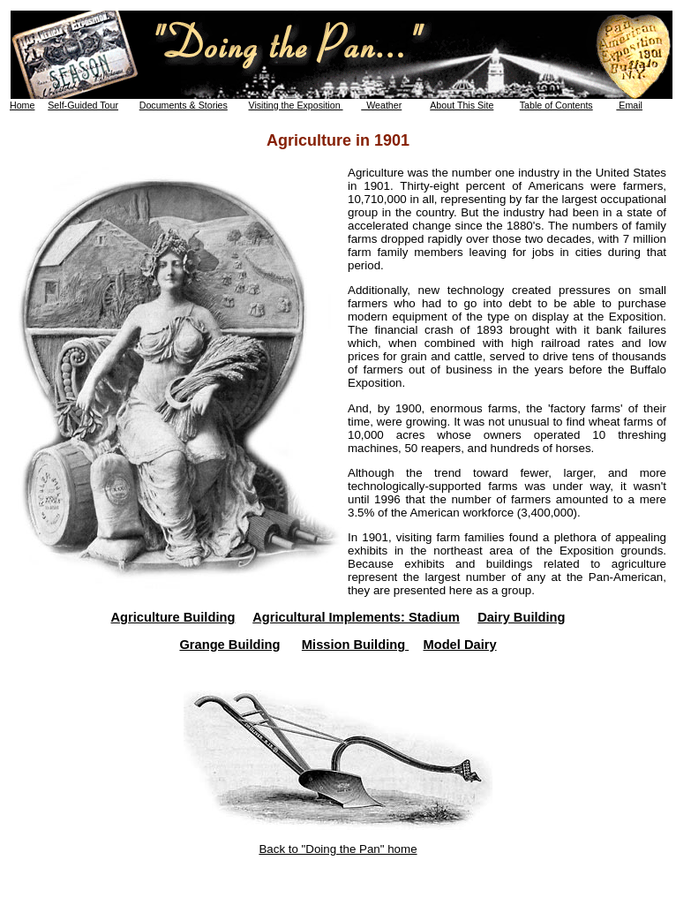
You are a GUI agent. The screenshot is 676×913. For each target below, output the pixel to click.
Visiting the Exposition (296, 105)
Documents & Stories (183, 105)
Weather (381, 105)
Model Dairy (459, 645)
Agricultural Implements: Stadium (356, 617)
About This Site (461, 105)
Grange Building (229, 645)
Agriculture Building (173, 617)
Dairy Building (521, 617)
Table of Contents (556, 105)
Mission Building (355, 645)
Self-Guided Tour (83, 105)
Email (629, 105)
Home (22, 105)
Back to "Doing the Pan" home (338, 849)
